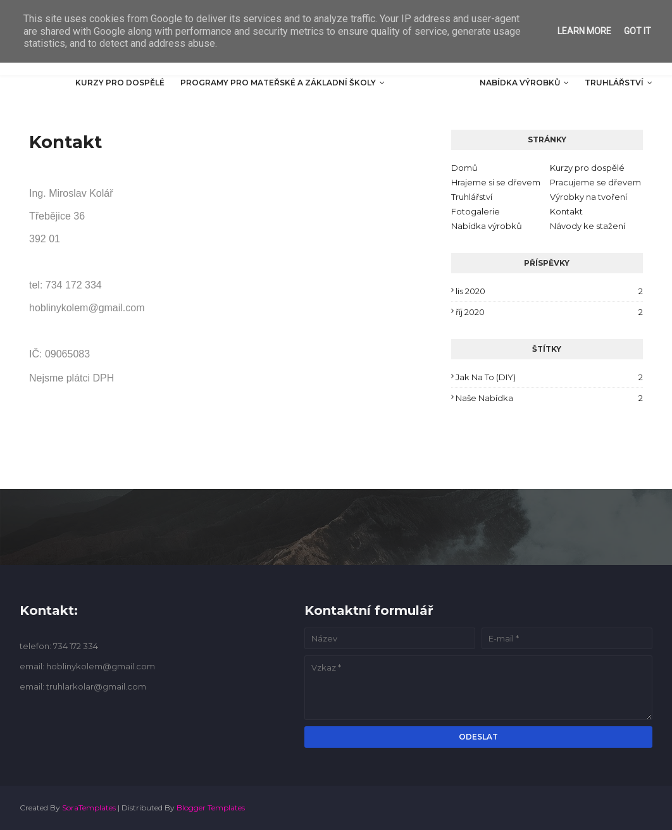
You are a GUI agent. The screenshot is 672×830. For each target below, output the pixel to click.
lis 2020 (549, 291)
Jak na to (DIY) (549, 377)
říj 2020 (549, 312)
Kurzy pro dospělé (587, 168)
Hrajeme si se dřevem (495, 182)
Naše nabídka (549, 398)
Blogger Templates (211, 807)
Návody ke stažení (587, 226)
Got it (637, 31)
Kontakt (566, 211)
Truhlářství (471, 197)
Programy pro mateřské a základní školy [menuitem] (278, 82)
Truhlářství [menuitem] (614, 82)
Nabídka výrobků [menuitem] (520, 82)
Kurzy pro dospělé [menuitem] (120, 82)
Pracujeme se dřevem (595, 182)
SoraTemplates (89, 807)
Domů (464, 168)
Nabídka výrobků (486, 226)
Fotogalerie (475, 211)
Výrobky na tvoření (588, 197)
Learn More (584, 31)
